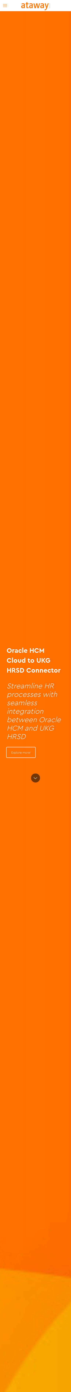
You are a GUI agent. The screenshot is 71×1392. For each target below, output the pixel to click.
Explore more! (21, 752)
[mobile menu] (5, 5)
